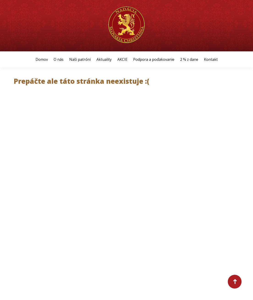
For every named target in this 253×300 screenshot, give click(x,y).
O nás (58, 59)
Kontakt (211, 59)
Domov (42, 59)
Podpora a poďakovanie (153, 59)
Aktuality (104, 59)
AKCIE (122, 59)
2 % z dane (189, 59)
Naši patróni (80, 59)
